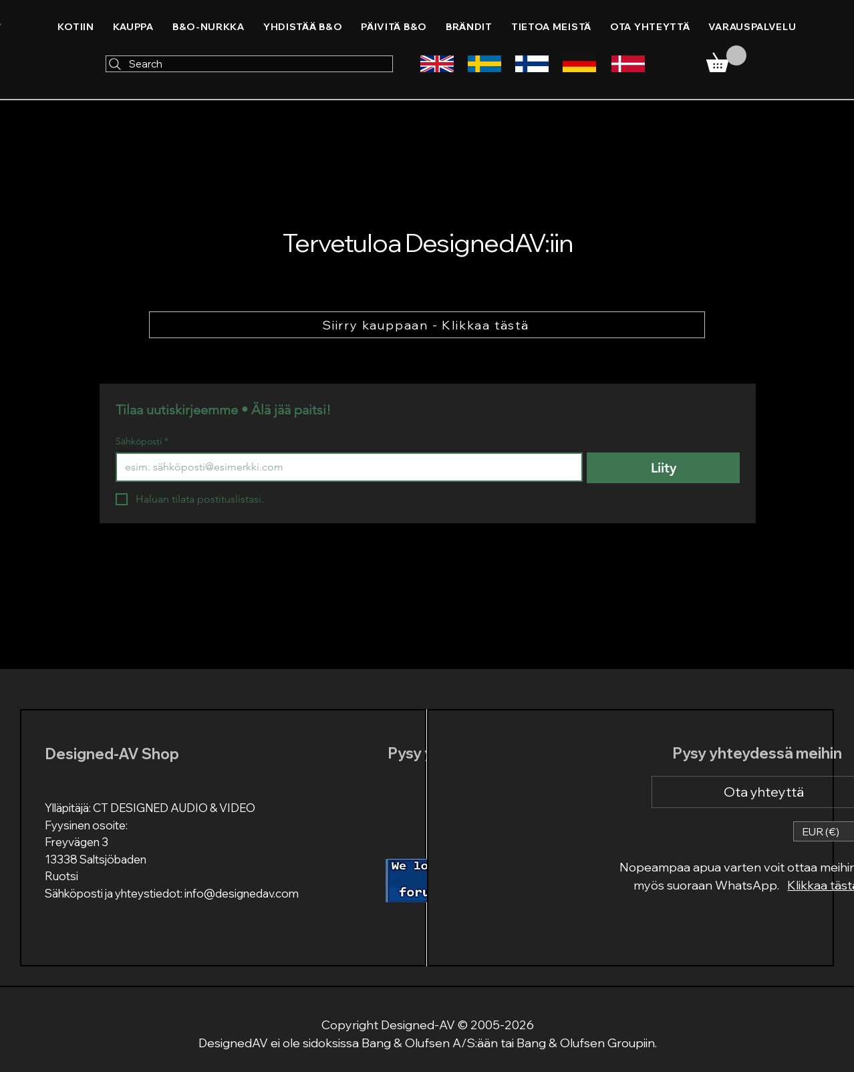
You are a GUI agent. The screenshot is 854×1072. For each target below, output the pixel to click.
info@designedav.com (241, 893)
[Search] (249, 63)
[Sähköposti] (345, 467)
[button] (303, 26)
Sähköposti (142, 441)
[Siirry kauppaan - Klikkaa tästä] (427, 324)
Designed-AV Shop (112, 754)
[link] (726, 58)
